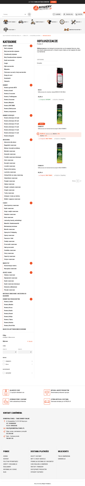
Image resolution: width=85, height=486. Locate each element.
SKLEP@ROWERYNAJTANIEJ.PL (15, 428)
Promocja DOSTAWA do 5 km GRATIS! (42, 461)
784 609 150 (9, 438)
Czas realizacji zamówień (39, 464)
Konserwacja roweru (35, 35)
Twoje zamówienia (64, 456)
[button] (29, 14)
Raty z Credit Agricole (38, 459)
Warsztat (25, 35)
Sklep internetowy (42, 483)
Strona (74, 181)
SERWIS (5, 456)
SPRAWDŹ (53, 2)
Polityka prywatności (10, 461)
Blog (4, 472)
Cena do (20, 349)
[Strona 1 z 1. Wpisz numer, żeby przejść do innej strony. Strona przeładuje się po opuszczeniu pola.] (77, 181)
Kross (7, 364)
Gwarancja (61, 459)
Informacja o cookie (10, 469)
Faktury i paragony (37, 467)
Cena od (5, 349)
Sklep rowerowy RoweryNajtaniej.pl (12, 35)
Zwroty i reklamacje (10, 464)
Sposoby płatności (37, 472)
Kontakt (6, 459)
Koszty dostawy (36, 456)
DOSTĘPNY (8, 373)
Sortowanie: (40, 59)
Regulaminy (7, 467)
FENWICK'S (8, 361)
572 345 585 (9, 433)
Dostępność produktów (39, 469)
